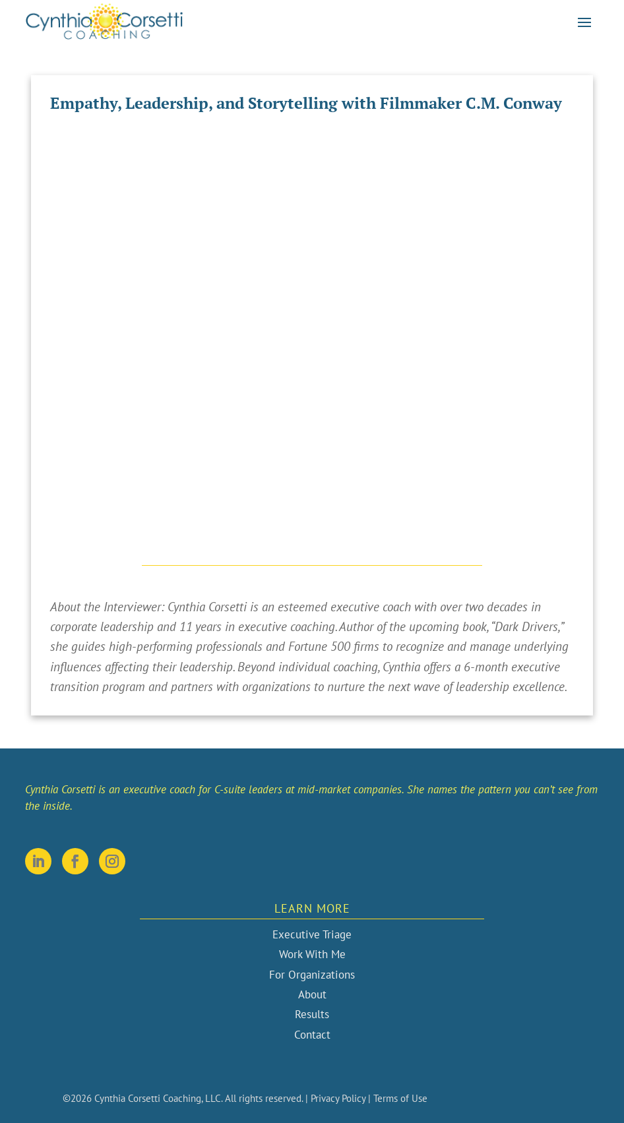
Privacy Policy (338, 1098)
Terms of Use (400, 1098)
